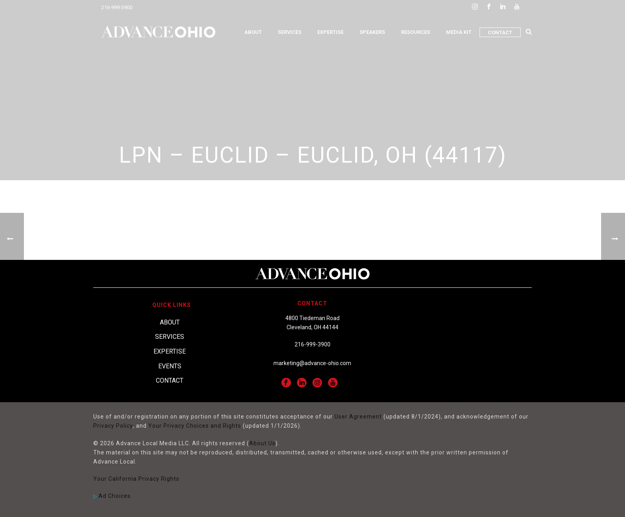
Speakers (372, 32)
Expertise (330, 32)
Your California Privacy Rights (136, 479)
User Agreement (358, 416)
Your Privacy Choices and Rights (194, 426)
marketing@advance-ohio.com (312, 363)
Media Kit (459, 32)
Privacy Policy (113, 426)
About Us (262, 443)
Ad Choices (112, 496)
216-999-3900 (116, 7)
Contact (500, 32)
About (253, 32)
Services (289, 32)
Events (169, 366)
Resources (415, 32)
